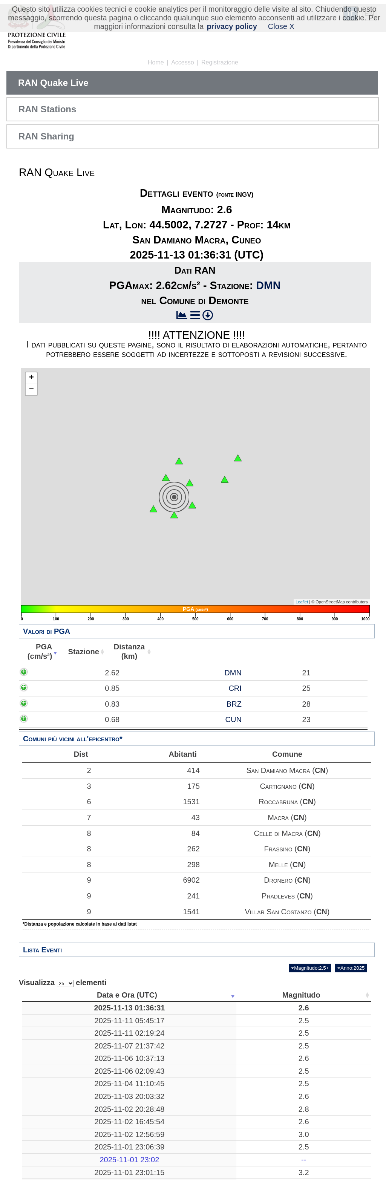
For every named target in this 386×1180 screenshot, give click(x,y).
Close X (281, 26)
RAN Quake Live (53, 83)
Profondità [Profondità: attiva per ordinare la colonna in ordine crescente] (234, 995)
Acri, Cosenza (178, 1124)
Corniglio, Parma (178, 1175)
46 (321, 1060)
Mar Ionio (178, 1029)
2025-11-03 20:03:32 (59, 1124)
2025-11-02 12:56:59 (59, 1162)
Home (156, 62)
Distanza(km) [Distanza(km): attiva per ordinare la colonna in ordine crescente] (236, 651)
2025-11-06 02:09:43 (59, 1089)
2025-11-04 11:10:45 (59, 1107)
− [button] (31, 389)
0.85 (91, 702)
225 (236, 1162)
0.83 (91, 727)
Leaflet (302, 602)
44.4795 (280, 1175)
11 (236, 1149)
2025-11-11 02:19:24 (59, 1042)
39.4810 (280, 1124)
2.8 (119, 1137)
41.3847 (280, 1060)
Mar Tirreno (178, 1042)
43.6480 (280, 1107)
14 (236, 1012)
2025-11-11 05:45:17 (59, 1029)
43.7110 (280, 1137)
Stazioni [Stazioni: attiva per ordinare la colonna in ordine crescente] (319, 995)
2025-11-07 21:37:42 (59, 1060)
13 (321, 1077)
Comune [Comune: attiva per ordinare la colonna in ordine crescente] (346, 651)
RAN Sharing (46, 136)
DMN (268, 285)
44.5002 (280, 1012)
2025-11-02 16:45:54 (59, 1149)
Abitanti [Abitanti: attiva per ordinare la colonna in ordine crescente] (303, 651)
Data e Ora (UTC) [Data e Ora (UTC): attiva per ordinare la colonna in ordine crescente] (57, 995)
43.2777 (280, 1077)
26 (321, 1124)
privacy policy (232, 26)
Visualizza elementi (63, 982)
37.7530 (280, 1089)
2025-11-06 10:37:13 (59, 1077)
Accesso (182, 62)
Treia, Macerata (178, 1077)
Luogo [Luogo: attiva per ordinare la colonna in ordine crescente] (175, 995)
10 (236, 1107)
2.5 (119, 1029)
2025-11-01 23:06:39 (59, 1175)
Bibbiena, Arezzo (178, 1137)
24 (321, 1089)
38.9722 (280, 1162)
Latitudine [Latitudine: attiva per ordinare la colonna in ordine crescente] (278, 995)
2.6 (119, 1012)
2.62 (91, 677)
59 (321, 1137)
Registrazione (219, 62)
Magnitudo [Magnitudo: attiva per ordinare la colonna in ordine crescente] (117, 995)
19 (236, 1029)
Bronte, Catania (178, 1089)
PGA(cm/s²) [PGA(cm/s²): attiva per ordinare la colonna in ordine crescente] (78, 651)
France (178, 1149)
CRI (189, 702)
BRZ (188, 727)
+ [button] (31, 378)
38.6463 (280, 1042)
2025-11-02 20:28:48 (59, 1137)
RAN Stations (47, 109)
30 (236, 1077)
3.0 (119, 1162)
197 (236, 1042)
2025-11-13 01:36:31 (59, 1012)
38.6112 (280, 1029)
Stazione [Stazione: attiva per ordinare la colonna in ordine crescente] (167, 651)
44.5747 (280, 1149)
